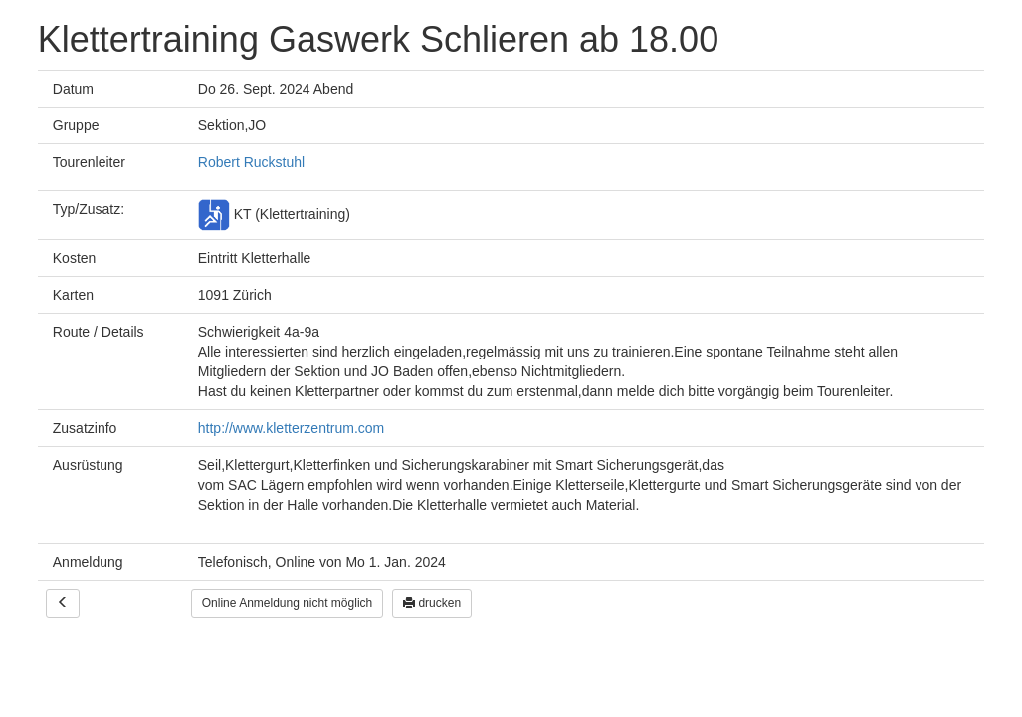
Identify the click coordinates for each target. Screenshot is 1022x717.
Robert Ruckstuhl (251, 162)
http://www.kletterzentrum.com (291, 428)
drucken (432, 603)
